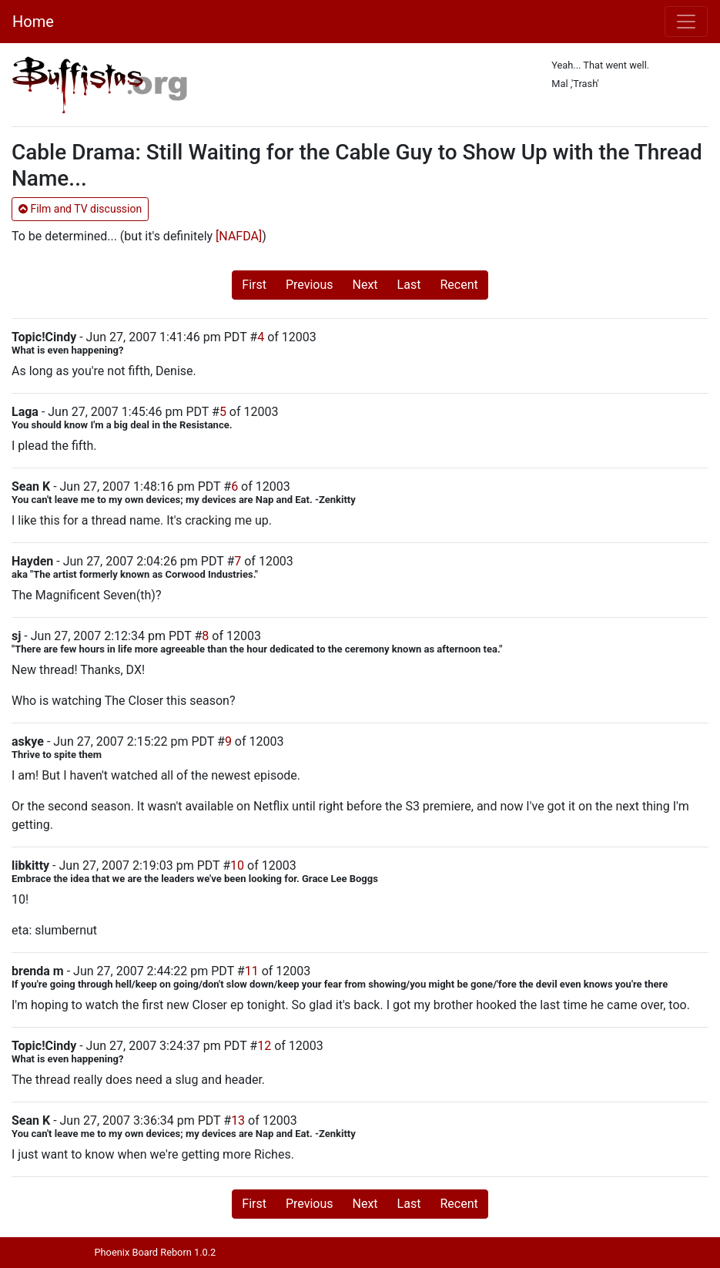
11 (252, 971)
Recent (458, 284)
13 (238, 1120)
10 (237, 865)
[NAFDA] (239, 236)
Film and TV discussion (80, 209)
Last (409, 284)
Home (33, 21)
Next (365, 284)
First (254, 284)
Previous (309, 284)
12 (264, 1045)
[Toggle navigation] (686, 21)
